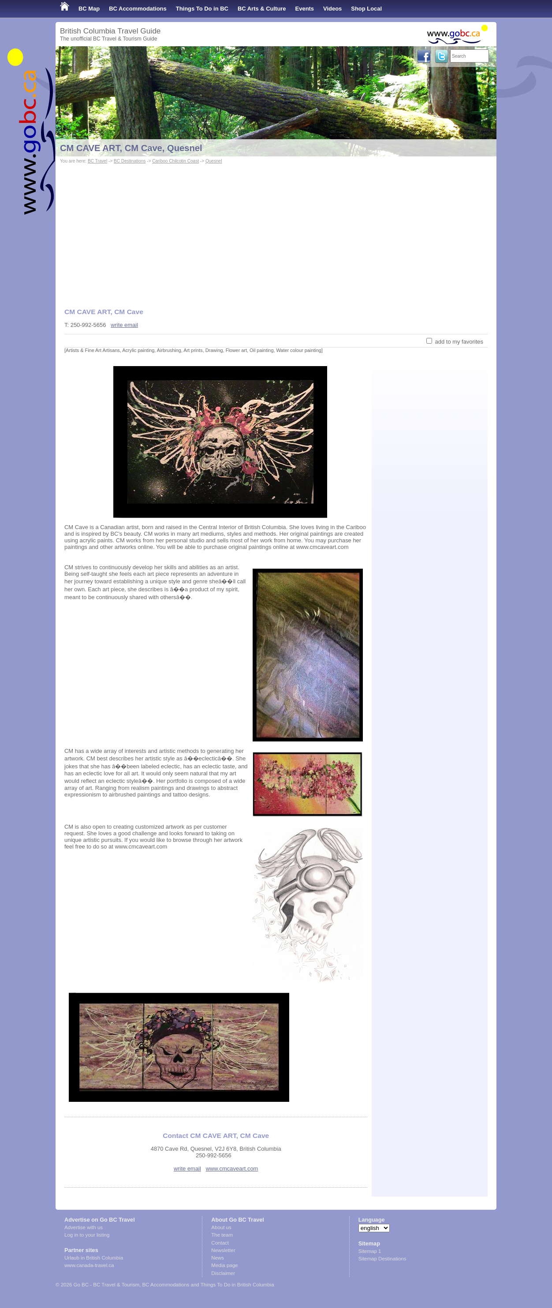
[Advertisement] (276, 231)
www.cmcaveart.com (232, 1168)
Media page (224, 1265)
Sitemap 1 (369, 1251)
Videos (332, 8)
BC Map (89, 8)
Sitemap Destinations (382, 1258)
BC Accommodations (138, 8)
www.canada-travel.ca (89, 1265)
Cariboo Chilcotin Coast (175, 161)
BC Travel (97, 161)
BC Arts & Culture (262, 8)
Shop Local (366, 8)
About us (221, 1227)
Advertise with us (83, 1227)
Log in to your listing (86, 1235)
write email (124, 325)
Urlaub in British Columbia (93, 1257)
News (217, 1257)
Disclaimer (223, 1273)
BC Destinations (129, 161)
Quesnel (213, 161)
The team (222, 1235)
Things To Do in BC (202, 8)
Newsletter (223, 1250)
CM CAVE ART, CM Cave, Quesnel (131, 148)
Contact (220, 1242)
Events (304, 8)
